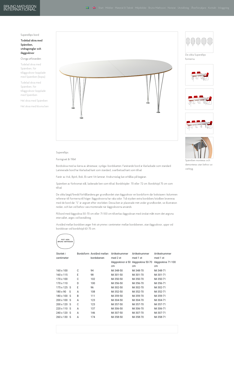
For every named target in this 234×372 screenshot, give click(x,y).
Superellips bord (30, 35)
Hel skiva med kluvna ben (35, 106)
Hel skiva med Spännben (34, 100)
